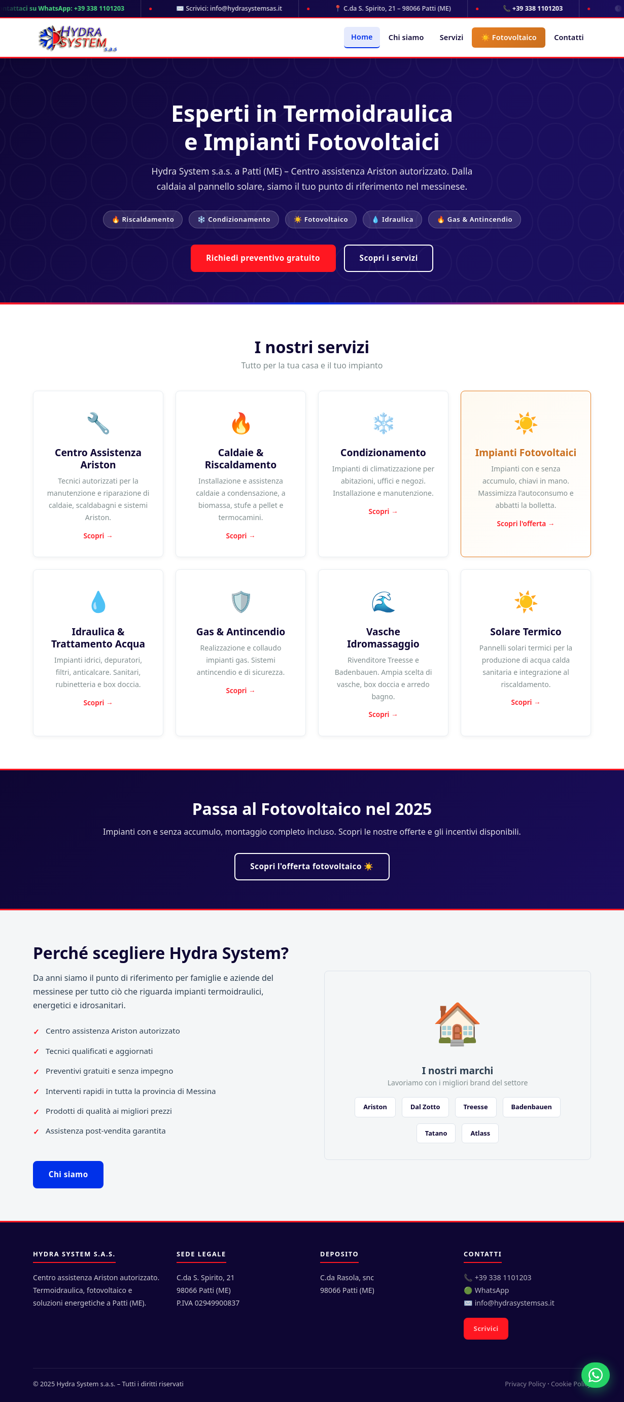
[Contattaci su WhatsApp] (595, 1375)
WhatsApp (492, 1290)
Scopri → (98, 535)
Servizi (452, 37)
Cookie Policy (571, 1383)
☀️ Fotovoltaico (509, 37)
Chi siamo (406, 37)
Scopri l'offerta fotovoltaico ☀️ (311, 866)
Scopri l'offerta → (526, 523)
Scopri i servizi (389, 258)
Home (362, 37)
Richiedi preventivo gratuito (263, 258)
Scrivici (486, 1328)
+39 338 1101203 (503, 1277)
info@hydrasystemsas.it (514, 1303)
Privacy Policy (525, 1383)
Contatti (568, 37)
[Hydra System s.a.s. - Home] (77, 37)
